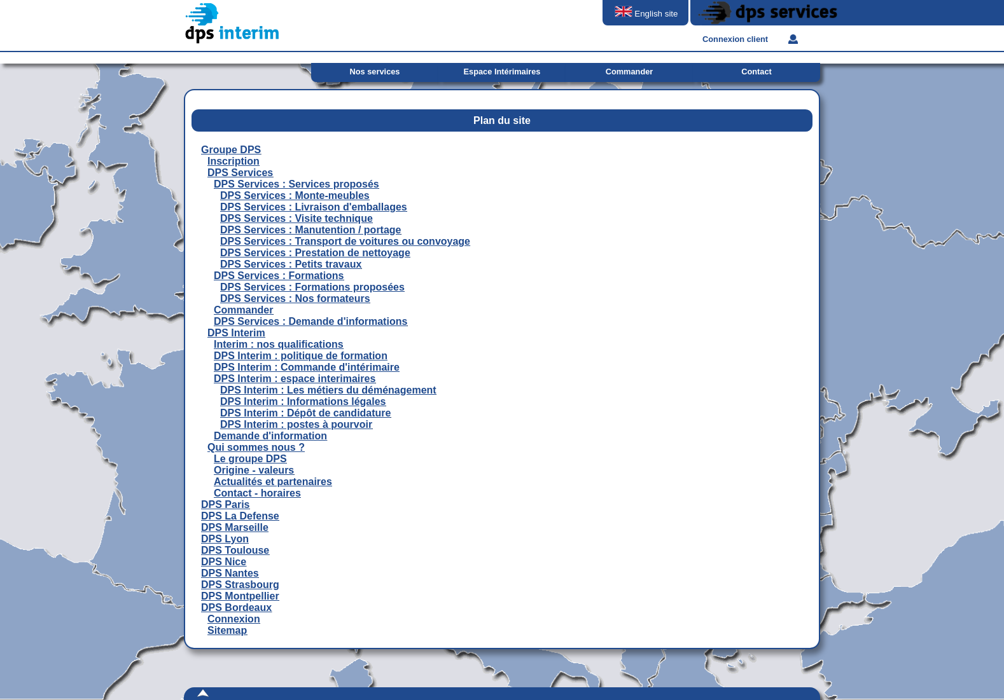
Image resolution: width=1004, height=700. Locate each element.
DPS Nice (223, 561)
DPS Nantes (230, 573)
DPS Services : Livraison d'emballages (313, 207)
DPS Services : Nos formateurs (295, 298)
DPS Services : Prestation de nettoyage (315, 252)
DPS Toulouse (235, 550)
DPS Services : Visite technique (296, 218)
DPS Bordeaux (236, 607)
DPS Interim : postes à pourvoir (296, 424)
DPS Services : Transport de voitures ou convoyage (345, 241)
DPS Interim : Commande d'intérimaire (307, 367)
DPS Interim (236, 332)
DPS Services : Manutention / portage (310, 229)
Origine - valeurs (254, 470)
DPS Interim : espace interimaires (294, 378)
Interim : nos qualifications (279, 344)
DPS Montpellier (240, 596)
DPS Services (240, 172)
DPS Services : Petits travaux (290, 264)
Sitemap (227, 630)
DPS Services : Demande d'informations (310, 321)
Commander (243, 310)
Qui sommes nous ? (256, 447)
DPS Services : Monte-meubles (295, 195)
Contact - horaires (257, 493)
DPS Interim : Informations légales (303, 401)
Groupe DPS (231, 149)
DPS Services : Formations (279, 275)
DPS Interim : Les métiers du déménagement (328, 390)
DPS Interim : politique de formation (300, 355)
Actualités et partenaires (273, 481)
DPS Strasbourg (240, 584)
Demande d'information (270, 435)
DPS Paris (225, 504)
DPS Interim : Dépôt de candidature (305, 413)
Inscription (233, 161)
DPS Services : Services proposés (296, 184)
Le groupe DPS (250, 458)
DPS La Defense (240, 516)
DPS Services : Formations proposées (312, 287)
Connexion (233, 619)
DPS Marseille (234, 527)
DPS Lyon (225, 538)
